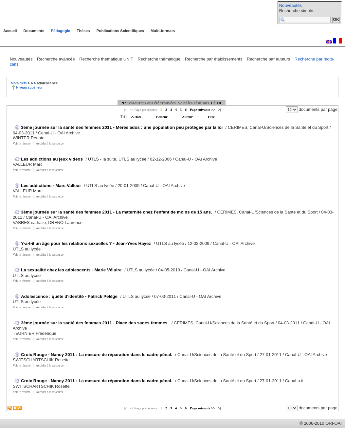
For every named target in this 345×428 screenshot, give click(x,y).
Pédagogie (60, 30)
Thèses (83, 30)
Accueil (10, 30)
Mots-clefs (19, 83)
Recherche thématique (159, 59)
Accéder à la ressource (50, 143)
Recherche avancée (56, 59)
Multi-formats (163, 30)
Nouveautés (290, 5)
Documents (34, 30)
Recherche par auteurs (269, 59)
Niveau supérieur (29, 87)
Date (138, 117)
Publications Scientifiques (120, 30)
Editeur (162, 117)
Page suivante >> (202, 109)
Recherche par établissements (214, 59)
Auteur (187, 117)
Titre (211, 117)
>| (219, 109)
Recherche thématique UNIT (106, 59)
